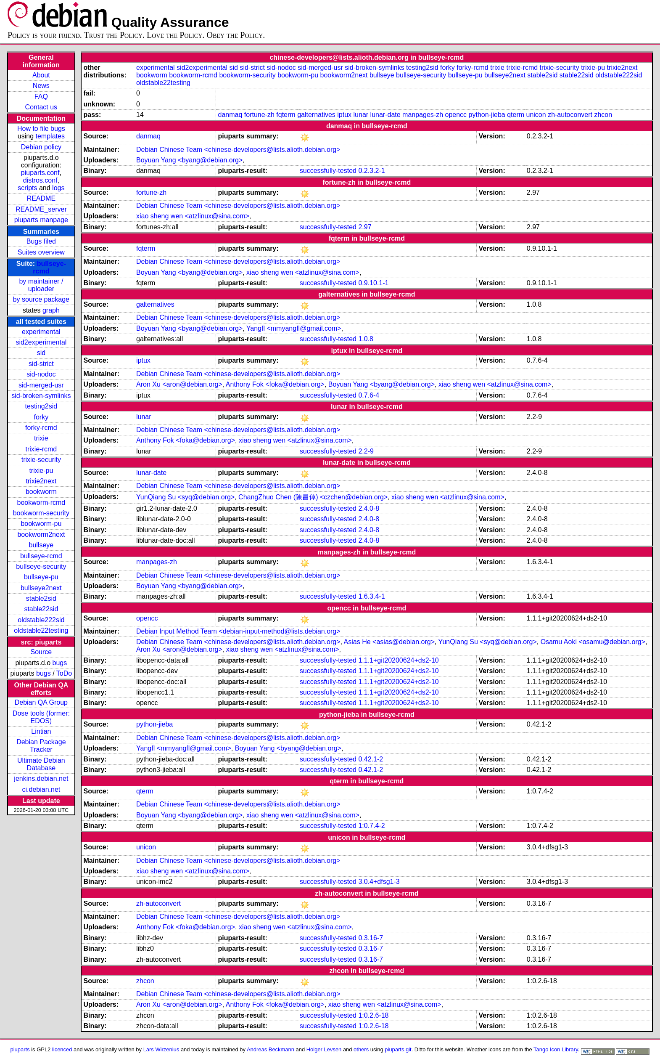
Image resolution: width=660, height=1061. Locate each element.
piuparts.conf (40, 172)
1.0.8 (365, 338)
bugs (60, 662)
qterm (515, 114)
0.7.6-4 (368, 395)
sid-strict (41, 363)
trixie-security (41, 459)
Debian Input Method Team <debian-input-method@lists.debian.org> (238, 631)
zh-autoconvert (570, 114)
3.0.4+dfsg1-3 (378, 881)
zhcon (603, 114)
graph (51, 310)
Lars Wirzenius (161, 1049)
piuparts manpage (41, 219)
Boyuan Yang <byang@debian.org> (189, 160)
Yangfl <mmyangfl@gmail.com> (293, 328)
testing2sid (41, 406)
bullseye (41, 545)
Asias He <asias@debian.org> (389, 641)
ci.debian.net (41, 789)
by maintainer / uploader (41, 285)
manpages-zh (422, 114)
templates (50, 136)
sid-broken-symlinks (41, 395)
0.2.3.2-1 (371, 170)
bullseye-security (41, 566)
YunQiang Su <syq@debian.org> (185, 497)
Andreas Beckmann (270, 1049)
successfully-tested (328, 170)
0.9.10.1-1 (373, 282)
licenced (62, 1049)
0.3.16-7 (370, 938)
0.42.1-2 (370, 759)
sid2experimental (41, 342)
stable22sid (41, 609)
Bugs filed (41, 241)
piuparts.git (398, 1049)
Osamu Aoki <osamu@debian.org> (593, 641)
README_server (41, 209)
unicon (536, 114)
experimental (41, 331)
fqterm (285, 114)
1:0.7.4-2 (371, 825)
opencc (456, 114)
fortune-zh (259, 114)
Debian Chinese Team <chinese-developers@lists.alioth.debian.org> (238, 149)
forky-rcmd (41, 427)
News (41, 85)
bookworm (41, 491)
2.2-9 (365, 451)
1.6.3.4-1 (371, 596)
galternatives (316, 114)
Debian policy (41, 147)
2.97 (364, 227)
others (361, 1049)
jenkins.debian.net (41, 778)
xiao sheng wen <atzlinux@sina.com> (192, 216)
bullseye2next (41, 588)
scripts (27, 187)
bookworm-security (41, 513)
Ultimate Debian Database (41, 764)
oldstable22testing (41, 630)
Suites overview (41, 252)
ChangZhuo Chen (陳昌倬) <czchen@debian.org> (313, 497)
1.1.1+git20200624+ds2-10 (398, 660)
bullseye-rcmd (41, 556)
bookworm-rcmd (41, 502)
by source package (41, 299)
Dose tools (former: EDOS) (41, 717)
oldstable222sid (41, 619)
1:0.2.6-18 (373, 1015)
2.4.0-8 (368, 508)
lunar (361, 114)
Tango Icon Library (555, 1049)
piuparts (20, 1049)
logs (58, 187)
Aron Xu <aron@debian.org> (179, 384)
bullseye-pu (41, 577)
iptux (344, 114)
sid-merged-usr (41, 385)
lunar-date (385, 114)
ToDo (64, 673)
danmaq (230, 114)
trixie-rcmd (41, 449)
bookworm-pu (41, 523)
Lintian (41, 731)
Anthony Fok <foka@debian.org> (275, 384)
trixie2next (41, 481)
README (41, 198)
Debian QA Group (41, 702)
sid (41, 352)
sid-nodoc (40, 374)
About (41, 75)
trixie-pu (41, 470)
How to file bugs (41, 128)
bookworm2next (41, 534)
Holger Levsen (324, 1049)
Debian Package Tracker (41, 745)
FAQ (41, 96)
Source (41, 651)
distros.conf (40, 180)
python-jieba (487, 114)
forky (41, 417)
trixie (41, 438)
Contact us (41, 107)
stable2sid (41, 598)
